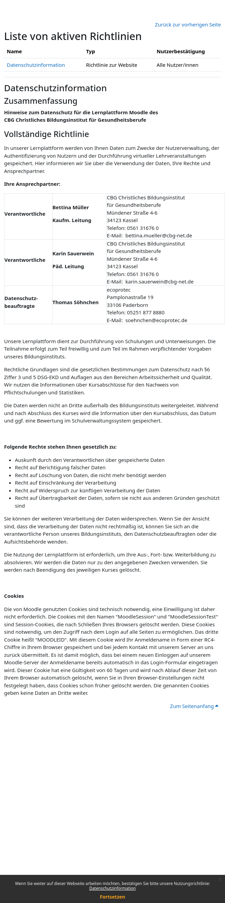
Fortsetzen (112, 897)
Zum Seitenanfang (194, 706)
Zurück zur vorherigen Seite (188, 24)
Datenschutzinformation (112, 888)
